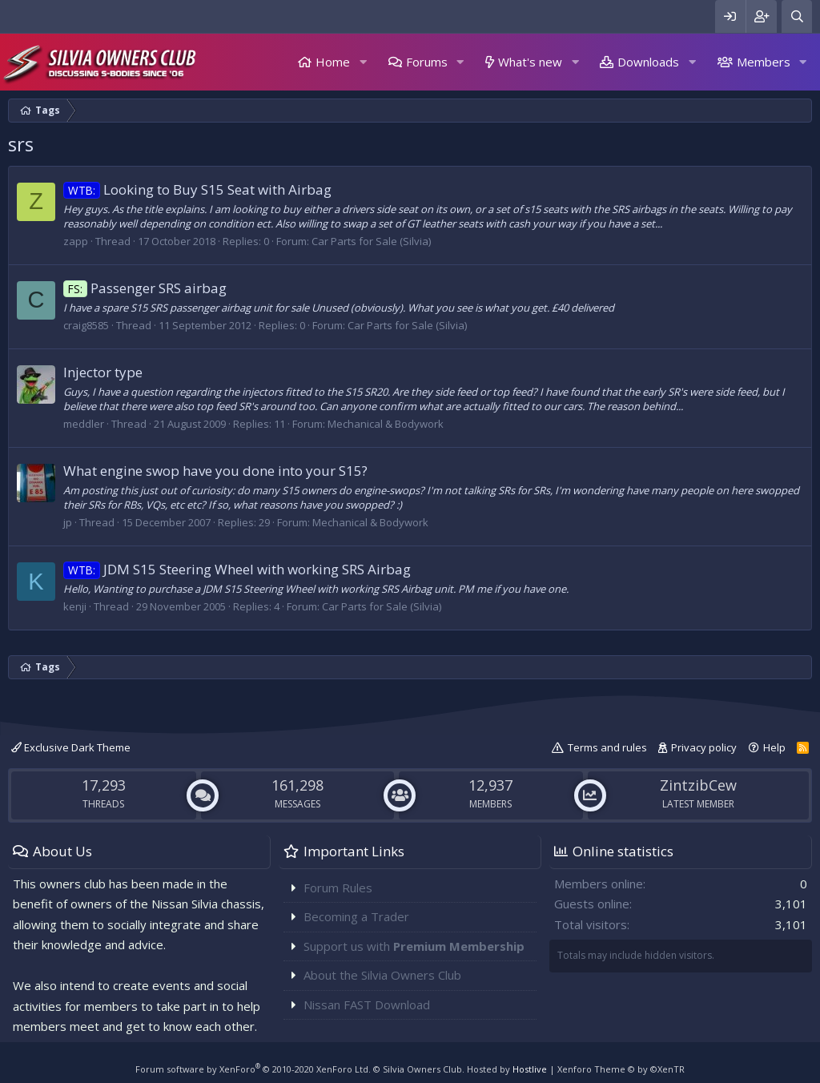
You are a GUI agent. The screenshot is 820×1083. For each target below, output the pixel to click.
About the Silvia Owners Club (382, 975)
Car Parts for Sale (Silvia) (371, 241)
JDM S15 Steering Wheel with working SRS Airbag (237, 569)
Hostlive (529, 1069)
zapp (75, 241)
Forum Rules (337, 888)
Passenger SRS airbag (145, 288)
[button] (363, 62)
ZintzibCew (698, 785)
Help (774, 747)
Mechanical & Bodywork (386, 424)
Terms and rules (607, 747)
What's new (530, 62)
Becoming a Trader (356, 916)
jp (67, 522)
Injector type (103, 372)
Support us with (414, 946)
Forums (427, 62)
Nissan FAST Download (366, 1004)
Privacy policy (704, 747)
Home (333, 62)
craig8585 (86, 325)
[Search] (797, 16)
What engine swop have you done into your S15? (215, 470)
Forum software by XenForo (253, 1069)
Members (763, 62)
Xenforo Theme (621, 1069)
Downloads (648, 62)
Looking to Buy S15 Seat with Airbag (197, 189)
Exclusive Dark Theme (71, 747)
